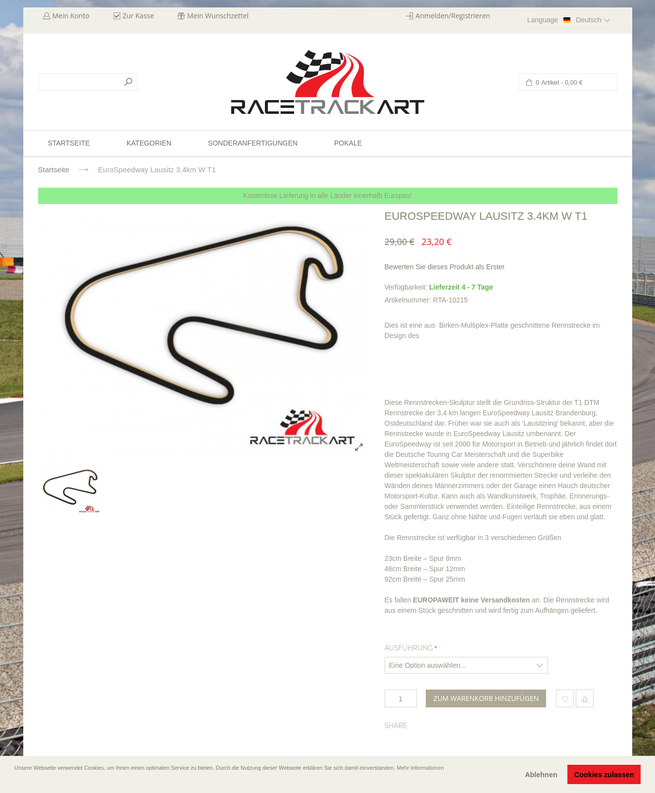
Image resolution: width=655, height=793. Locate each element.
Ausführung (409, 648)
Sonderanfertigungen (253, 143)
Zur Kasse (138, 15)
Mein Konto (71, 15)
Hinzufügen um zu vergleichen (585, 698)
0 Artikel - (558, 82)
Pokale (348, 143)
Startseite (53, 169)
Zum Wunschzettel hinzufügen (565, 698)
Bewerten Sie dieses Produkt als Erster (445, 267)
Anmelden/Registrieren (452, 15)
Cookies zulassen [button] (604, 775)
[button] (15, 782)
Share (396, 726)
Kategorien (148, 143)
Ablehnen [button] (541, 775)
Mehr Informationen (420, 768)
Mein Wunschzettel (218, 15)
